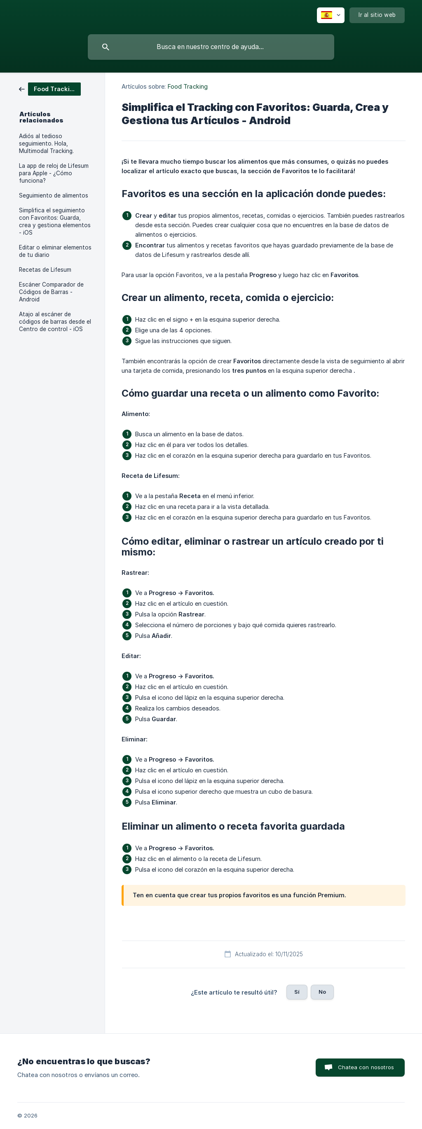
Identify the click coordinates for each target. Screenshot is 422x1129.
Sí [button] (297, 991)
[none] (331, 15)
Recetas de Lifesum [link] (45, 269)
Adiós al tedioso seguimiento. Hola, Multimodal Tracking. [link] (46, 143)
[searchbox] (211, 47)
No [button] (322, 991)
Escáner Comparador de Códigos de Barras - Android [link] (51, 292)
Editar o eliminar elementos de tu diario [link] (55, 251)
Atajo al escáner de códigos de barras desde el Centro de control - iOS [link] (55, 321)
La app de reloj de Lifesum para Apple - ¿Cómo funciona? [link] (54, 173)
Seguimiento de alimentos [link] (53, 195)
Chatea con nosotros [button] (366, 1067)
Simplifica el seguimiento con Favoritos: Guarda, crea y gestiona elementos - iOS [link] (55, 221)
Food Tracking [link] (188, 86)
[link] (50, 88)
